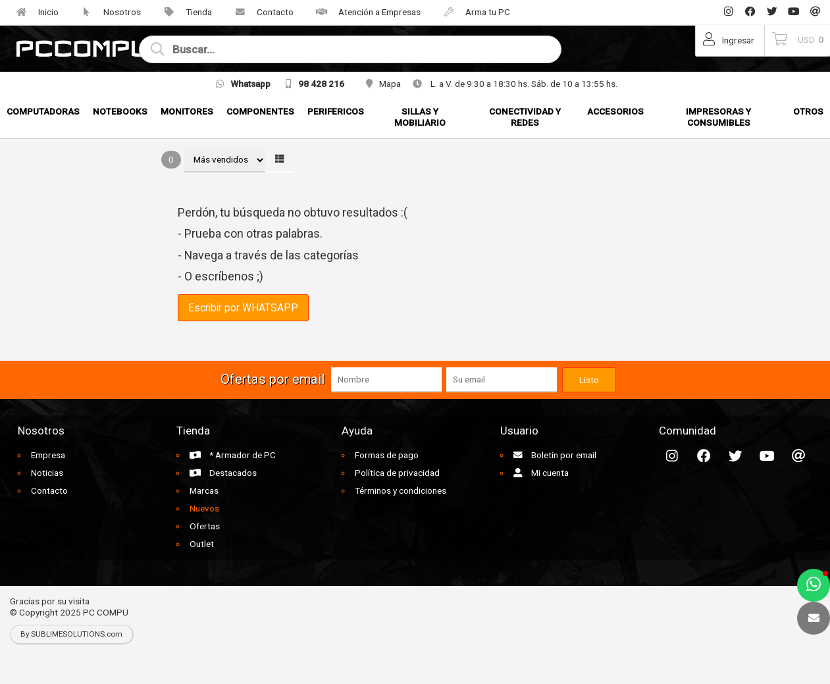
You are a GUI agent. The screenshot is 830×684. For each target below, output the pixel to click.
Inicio (33, 12)
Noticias (47, 472)
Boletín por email (554, 455)
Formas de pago (387, 455)
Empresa (48, 455)
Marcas (204, 490)
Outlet (202, 544)
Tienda (183, 12)
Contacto (259, 12)
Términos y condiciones (400, 490)
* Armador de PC (233, 455)
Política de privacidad (397, 472)
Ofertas (205, 526)
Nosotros (106, 12)
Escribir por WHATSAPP (243, 308)
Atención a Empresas (364, 12)
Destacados (223, 472)
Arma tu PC (472, 12)
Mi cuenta (541, 472)
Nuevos (204, 508)
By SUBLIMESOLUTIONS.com (71, 634)
